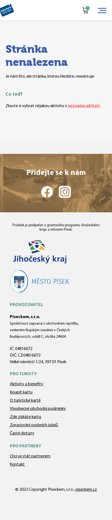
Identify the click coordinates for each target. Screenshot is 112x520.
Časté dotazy (22, 433)
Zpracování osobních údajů (34, 425)
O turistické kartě (25, 400)
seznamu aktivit (84, 106)
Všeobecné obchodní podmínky (38, 409)
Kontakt (17, 464)
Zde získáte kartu (25, 417)
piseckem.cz (86, 489)
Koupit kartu (21, 392)
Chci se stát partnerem (30, 456)
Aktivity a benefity (26, 384)
